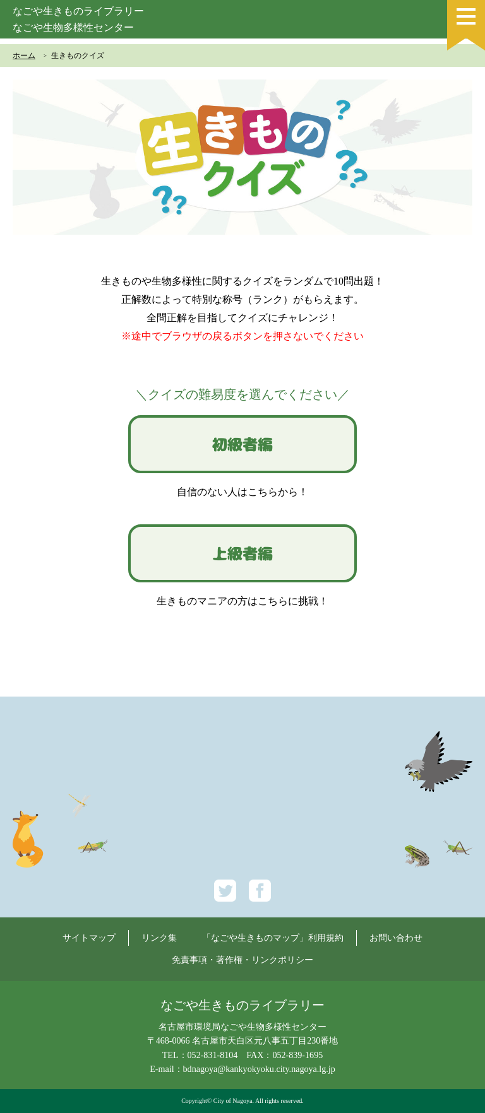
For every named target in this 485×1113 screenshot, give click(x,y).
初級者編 (242, 444)
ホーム (24, 55)
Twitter (225, 891)
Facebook (260, 891)
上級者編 (242, 553)
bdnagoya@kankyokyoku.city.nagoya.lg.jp (259, 1069)
